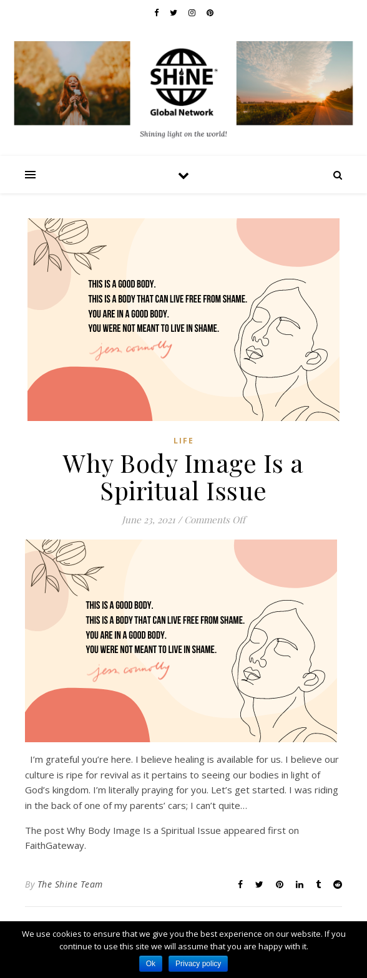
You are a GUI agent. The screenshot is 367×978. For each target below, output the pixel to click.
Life (184, 440)
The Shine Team (70, 884)
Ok (150, 963)
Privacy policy (198, 963)
